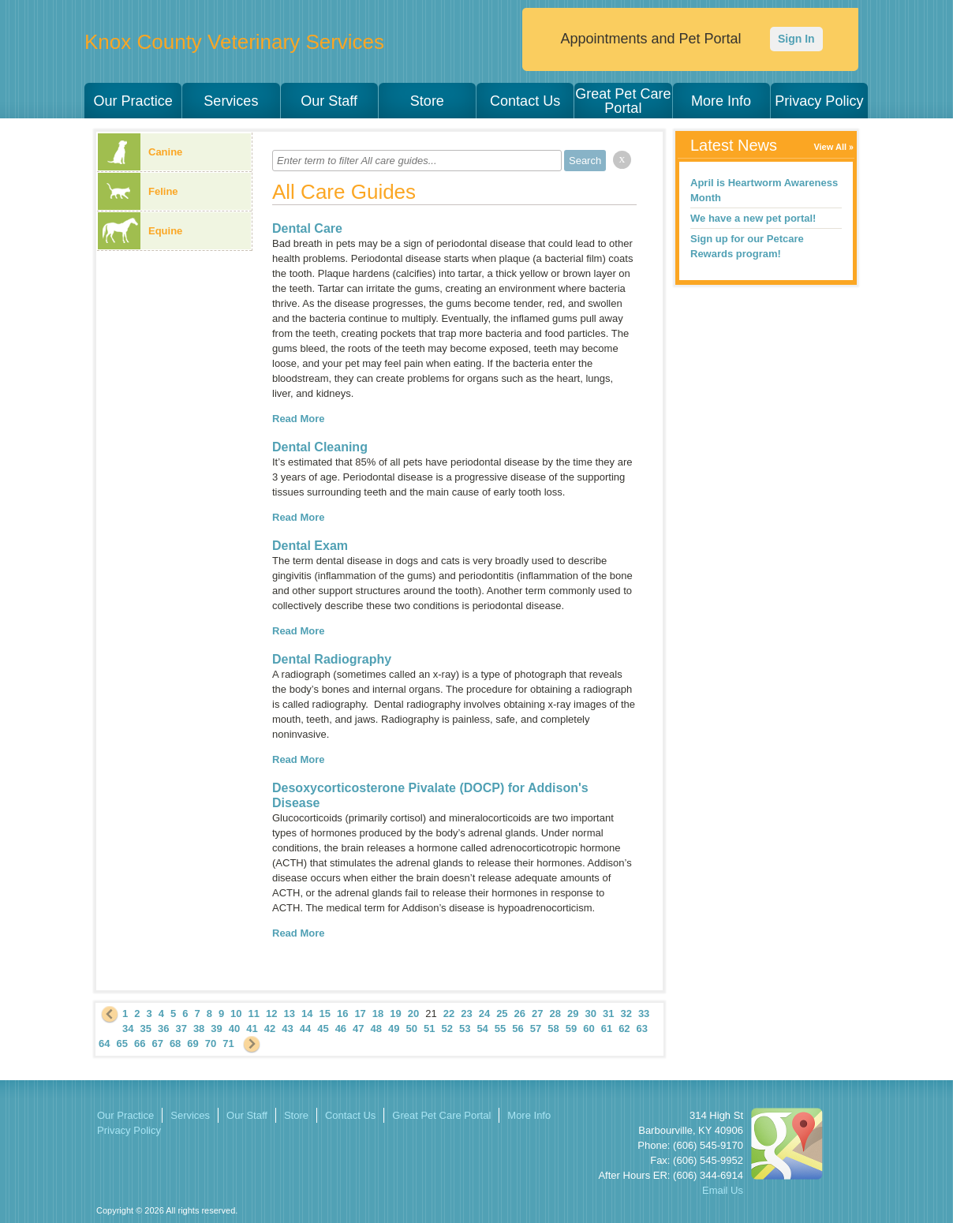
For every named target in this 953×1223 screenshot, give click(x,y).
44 (305, 1028)
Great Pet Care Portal (623, 101)
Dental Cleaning (320, 447)
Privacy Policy (819, 101)
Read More (298, 418)
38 (198, 1028)
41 (251, 1028)
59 (571, 1028)
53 (464, 1028)
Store (427, 101)
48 (376, 1028)
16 (342, 1013)
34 (127, 1028)
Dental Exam (310, 545)
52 (446, 1028)
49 (393, 1028)
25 (501, 1013)
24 (484, 1013)
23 (466, 1013)
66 (139, 1043)
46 (340, 1028)
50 (411, 1028)
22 (448, 1013)
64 (104, 1043)
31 (608, 1013)
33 (643, 1013)
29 (572, 1013)
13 (289, 1013)
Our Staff (329, 101)
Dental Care (307, 228)
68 (175, 1043)
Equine (140, 230)
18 (377, 1013)
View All (829, 146)
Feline (138, 191)
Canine (140, 151)
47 (358, 1028)
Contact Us (525, 101)
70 (210, 1043)
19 (395, 1013)
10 (235, 1013)
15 (324, 1013)
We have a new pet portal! (753, 218)
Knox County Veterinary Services (234, 42)
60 (588, 1028)
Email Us (722, 1190)
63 (642, 1028)
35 (145, 1028)
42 (269, 1028)
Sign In (796, 38)
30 (590, 1013)
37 (180, 1028)
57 (535, 1028)
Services (231, 101)
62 (624, 1028)
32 (625, 1013)
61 (606, 1028)
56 (517, 1028)
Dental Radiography (331, 659)
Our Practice (133, 101)
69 (192, 1043)
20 (413, 1013)
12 (271, 1013)
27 (537, 1013)
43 (287, 1028)
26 (519, 1013)
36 (163, 1028)
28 (555, 1013)
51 (429, 1028)
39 (216, 1028)
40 (234, 1028)
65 (121, 1043)
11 (254, 1013)
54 (482, 1028)
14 (306, 1013)
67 (157, 1043)
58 (553, 1028)
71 (228, 1043)
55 (500, 1028)
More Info (721, 101)
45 (322, 1028)
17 (359, 1013)
